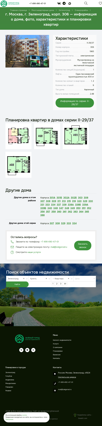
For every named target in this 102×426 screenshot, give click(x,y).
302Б (74, 197)
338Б (78, 204)
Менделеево (10, 383)
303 (80, 197)
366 (42, 215)
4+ (65, 284)
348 (67, 208)
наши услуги (34, 252)
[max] (70, 4)
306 (86, 197)
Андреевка (9, 380)
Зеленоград (10, 372)
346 (55, 208)
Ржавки (8, 391)
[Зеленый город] (10, 3)
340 (49, 208)
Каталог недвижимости (62, 340)
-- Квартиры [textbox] (62, 278)
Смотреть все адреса (67, 377)
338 (64, 204)
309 (54, 201)
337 (59, 204)
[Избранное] (100, 4)
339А (85, 204)
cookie (24, 415)
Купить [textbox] (39, 278)
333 (47, 204)
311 (59, 201)
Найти (17, 284)
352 (89, 208)
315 (69, 201)
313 (64, 201)
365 (87, 211)
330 (90, 201)
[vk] (59, 4)
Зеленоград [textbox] (17, 278)
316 (74, 201)
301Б (59, 197)
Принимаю (9, 419)
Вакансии (56, 355)
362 (70, 211)
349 (72, 208)
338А (71, 204)
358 (53, 211)
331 (42, 204)
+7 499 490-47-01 (37, 3)
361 (64, 211)
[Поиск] (86, 4)
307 (42, 201)
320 (79, 201)
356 (42, 211)
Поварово (9, 387)
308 (48, 201)
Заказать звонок (83, 245)
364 (81, 211)
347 (61, 208)
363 (75, 211)
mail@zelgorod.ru (59, 247)
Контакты (56, 358)
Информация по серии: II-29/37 (74, 103)
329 (85, 201)
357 (48, 211)
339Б (43, 208)
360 (59, 211)
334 (53, 204)
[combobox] (17, 278)
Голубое (8, 376)
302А (66, 197)
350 (78, 208)
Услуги (56, 344)
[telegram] (64, 4)
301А (52, 197)
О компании (57, 347)
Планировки (58, 351)
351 (84, 208)
